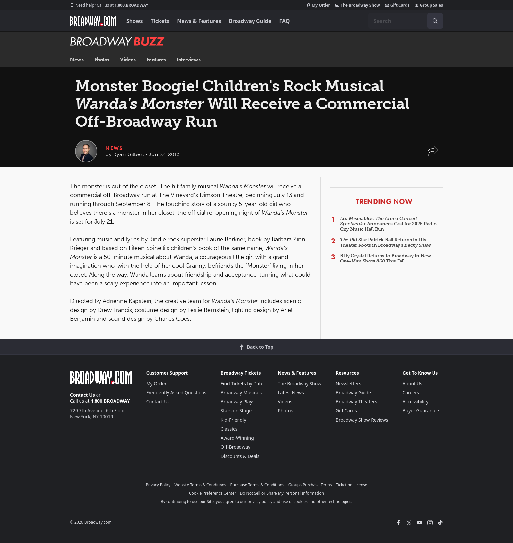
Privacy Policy (158, 485)
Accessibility (415, 401)
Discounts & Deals (240, 456)
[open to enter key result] (435, 21)
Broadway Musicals (241, 392)
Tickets (160, 21)
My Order (318, 5)
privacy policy (259, 501)
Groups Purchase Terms (310, 485)
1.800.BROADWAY (109, 5)
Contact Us (82, 395)
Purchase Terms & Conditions (257, 485)
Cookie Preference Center (212, 493)
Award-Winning (237, 438)
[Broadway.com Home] (93, 21)
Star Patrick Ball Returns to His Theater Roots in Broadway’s (385, 242)
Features (156, 59)
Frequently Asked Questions (176, 392)
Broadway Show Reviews (362, 420)
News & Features (199, 21)
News (76, 59)
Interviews (188, 59)
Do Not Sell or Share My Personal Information (282, 493)
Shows (134, 21)
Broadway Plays (238, 401)
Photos (102, 59)
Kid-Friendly (233, 420)
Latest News (291, 392)
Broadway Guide (250, 21)
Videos (127, 59)
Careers (410, 392)
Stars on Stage (236, 410)
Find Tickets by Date (242, 383)
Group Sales (429, 5)
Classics (229, 429)
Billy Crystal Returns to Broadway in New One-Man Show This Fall (385, 258)
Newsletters (348, 383)
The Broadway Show (357, 5)
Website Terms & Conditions (200, 485)
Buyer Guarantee (420, 410)
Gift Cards (397, 5)
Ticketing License (351, 485)
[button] (433, 154)
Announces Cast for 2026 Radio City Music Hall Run (388, 224)
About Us (412, 383)
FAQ (284, 21)
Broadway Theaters (356, 401)
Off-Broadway (236, 447)
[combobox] (405, 21)
